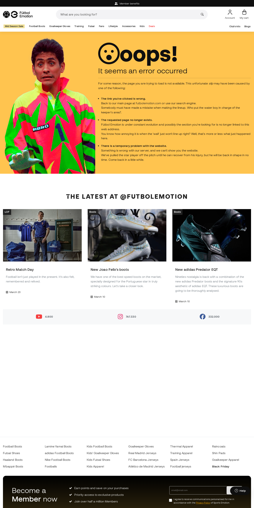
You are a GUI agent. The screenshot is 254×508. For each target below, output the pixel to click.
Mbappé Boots (13, 466)
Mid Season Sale (14, 26)
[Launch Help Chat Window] (240, 491)
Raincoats (218, 446)
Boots (92, 211)
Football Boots (37, 26)
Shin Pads (218, 453)
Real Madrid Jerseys (142, 453)
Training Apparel (181, 453)
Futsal (91, 26)
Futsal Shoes (11, 453)
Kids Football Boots (99, 446)
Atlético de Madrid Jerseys (146, 466)
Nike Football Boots (57, 459)
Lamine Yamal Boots (58, 446)
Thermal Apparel (181, 446)
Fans (101, 26)
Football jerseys (180, 466)
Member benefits (127, 3)
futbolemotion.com (148, 103)
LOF (7, 211)
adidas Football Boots (59, 453)
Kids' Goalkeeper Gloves (103, 453)
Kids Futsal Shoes (98, 459)
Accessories (128, 26)
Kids (142, 26)
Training (79, 26)
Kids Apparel (95, 466)
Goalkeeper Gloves (59, 26)
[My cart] (244, 14)
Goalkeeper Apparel (225, 459)
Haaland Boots (13, 459)
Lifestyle (113, 26)
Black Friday (220, 466)
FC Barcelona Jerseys (143, 459)
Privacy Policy (203, 503)
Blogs (247, 26)
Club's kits (234, 26)
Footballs (51, 466)
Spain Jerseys (179, 459)
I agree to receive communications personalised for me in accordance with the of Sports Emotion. (204, 501)
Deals (152, 26)
